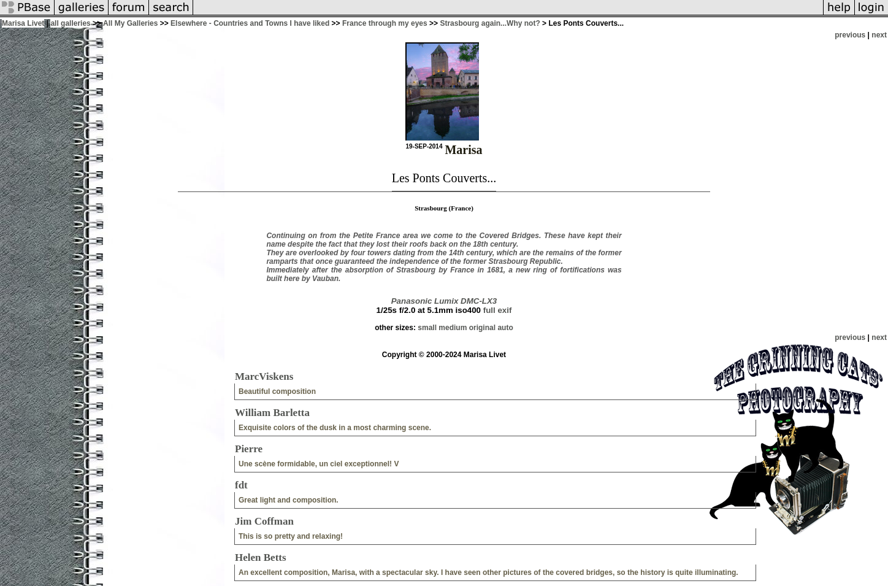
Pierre (248, 449)
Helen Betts (260, 557)
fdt (241, 485)
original (482, 327)
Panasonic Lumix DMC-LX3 (444, 301)
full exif (497, 310)
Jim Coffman (264, 521)
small (427, 327)
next (879, 35)
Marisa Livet (23, 23)
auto (505, 327)
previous (850, 35)
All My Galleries (130, 23)
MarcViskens (264, 376)
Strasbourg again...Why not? (490, 23)
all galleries (70, 23)
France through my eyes (384, 23)
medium (452, 327)
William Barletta (272, 412)
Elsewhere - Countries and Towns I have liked (249, 23)
